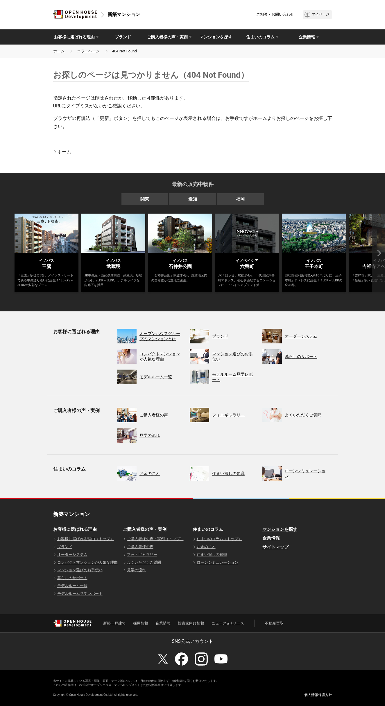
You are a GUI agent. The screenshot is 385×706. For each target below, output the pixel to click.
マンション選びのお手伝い (80, 570)
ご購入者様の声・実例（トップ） (155, 539)
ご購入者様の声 (140, 546)
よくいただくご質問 (144, 562)
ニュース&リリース (228, 623)
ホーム (59, 51)
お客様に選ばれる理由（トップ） (85, 539)
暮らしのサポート (72, 578)
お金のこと (206, 546)
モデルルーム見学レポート (80, 593)
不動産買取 (274, 623)
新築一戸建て (114, 623)
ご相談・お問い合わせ (275, 14)
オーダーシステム (72, 554)
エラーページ (88, 51)
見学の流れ (136, 570)
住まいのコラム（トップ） (219, 539)
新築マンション (124, 14)
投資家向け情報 (191, 623)
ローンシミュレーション (217, 562)
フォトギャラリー (142, 554)
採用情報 (140, 623)
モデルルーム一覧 (72, 585)
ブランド (123, 37)
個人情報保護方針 (318, 695)
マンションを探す (216, 37)
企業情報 (271, 538)
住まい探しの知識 (212, 554)
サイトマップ (275, 547)
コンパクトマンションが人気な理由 (87, 562)
